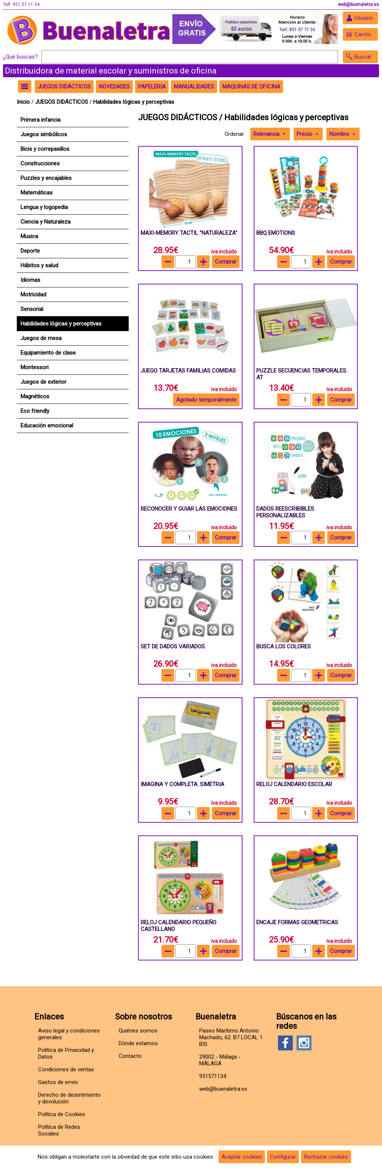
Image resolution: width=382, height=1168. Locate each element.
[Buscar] (189, 56)
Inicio (23, 102)
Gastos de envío (58, 1082)
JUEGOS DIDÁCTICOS (62, 102)
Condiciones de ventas (66, 1069)
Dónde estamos (138, 1043)
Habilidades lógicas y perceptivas (133, 102)
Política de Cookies (61, 1114)
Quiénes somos (138, 1030)
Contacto (130, 1056)
